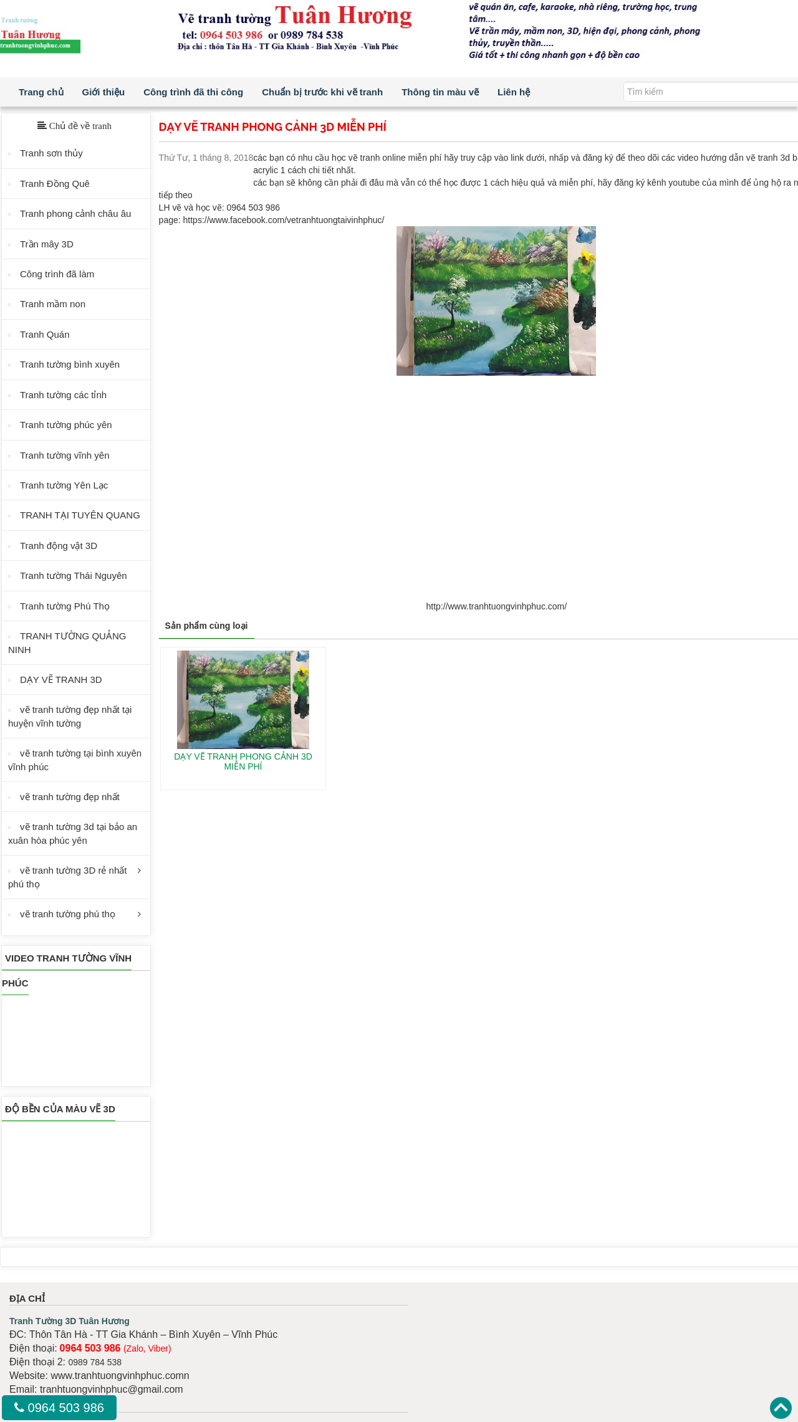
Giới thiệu (103, 92)
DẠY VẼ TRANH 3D (61, 679)
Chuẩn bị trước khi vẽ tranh (322, 92)
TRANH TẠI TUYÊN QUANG (80, 515)
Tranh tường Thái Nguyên (73, 575)
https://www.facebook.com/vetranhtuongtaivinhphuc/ (284, 220)
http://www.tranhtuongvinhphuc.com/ (496, 606)
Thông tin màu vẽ (440, 92)
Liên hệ (514, 92)
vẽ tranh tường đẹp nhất (70, 796)
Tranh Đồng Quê (55, 183)
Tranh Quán (45, 334)
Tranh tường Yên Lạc (64, 485)
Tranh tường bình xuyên (70, 364)
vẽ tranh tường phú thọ (67, 914)
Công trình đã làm (57, 274)
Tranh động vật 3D (58, 545)
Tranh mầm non (52, 303)
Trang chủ (41, 92)
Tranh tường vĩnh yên (65, 455)
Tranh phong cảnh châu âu (75, 213)
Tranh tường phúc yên (66, 424)
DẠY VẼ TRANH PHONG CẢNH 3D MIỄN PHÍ (243, 761)
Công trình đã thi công (193, 92)
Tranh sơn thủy (51, 153)
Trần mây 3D (47, 244)
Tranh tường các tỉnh (63, 394)
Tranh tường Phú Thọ (65, 606)
